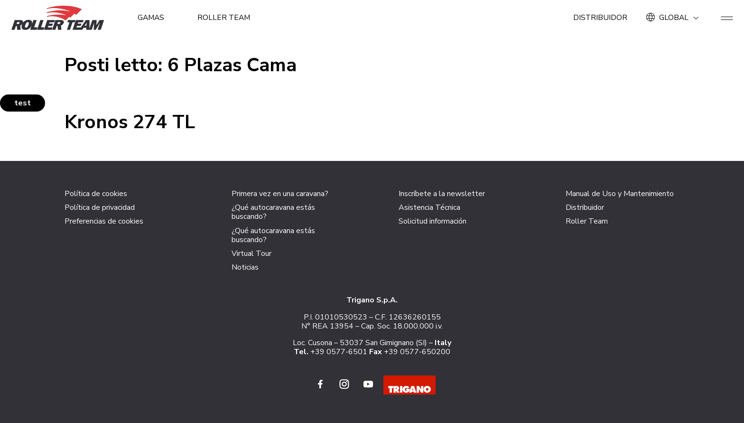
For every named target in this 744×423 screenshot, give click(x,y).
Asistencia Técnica (429, 207)
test (22, 103)
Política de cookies (96, 193)
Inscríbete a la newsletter (442, 193)
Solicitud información (432, 221)
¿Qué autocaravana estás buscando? (273, 212)
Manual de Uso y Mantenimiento (620, 193)
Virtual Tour (251, 253)
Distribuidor (599, 17)
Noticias (245, 267)
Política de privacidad (100, 207)
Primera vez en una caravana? (280, 193)
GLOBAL (674, 17)
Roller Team (226, 17)
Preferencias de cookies (104, 221)
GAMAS (152, 17)
